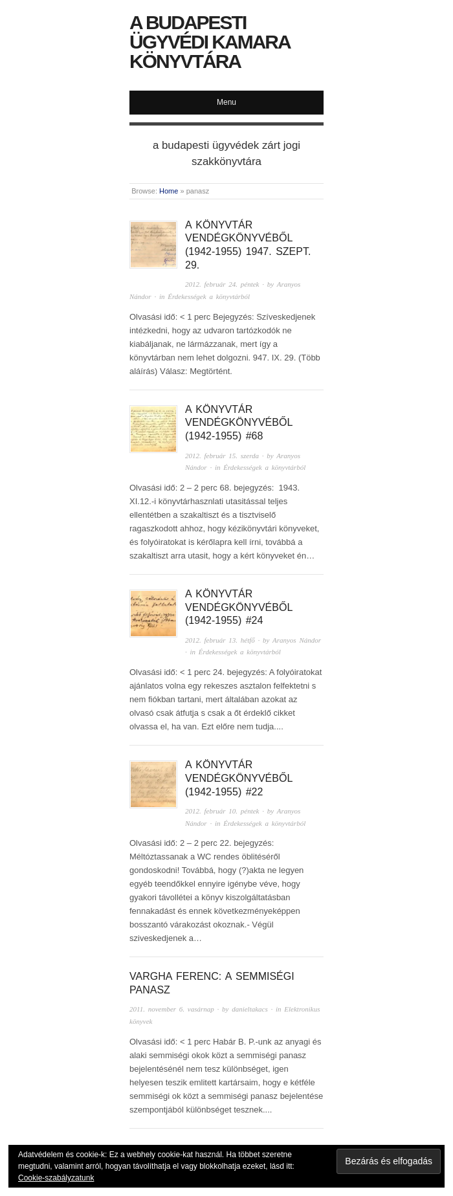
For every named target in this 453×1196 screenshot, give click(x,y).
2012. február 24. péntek (222, 284)
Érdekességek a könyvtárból (209, 296)
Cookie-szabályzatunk (56, 1177)
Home (168, 191)
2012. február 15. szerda (222, 456)
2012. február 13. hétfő (220, 640)
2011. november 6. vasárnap (171, 1009)
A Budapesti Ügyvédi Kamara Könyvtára (209, 42)
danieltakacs (250, 1009)
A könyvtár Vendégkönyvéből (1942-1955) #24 (239, 607)
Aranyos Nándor (296, 640)
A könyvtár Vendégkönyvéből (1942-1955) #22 (239, 778)
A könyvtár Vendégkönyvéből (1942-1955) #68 (239, 423)
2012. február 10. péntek (222, 811)
